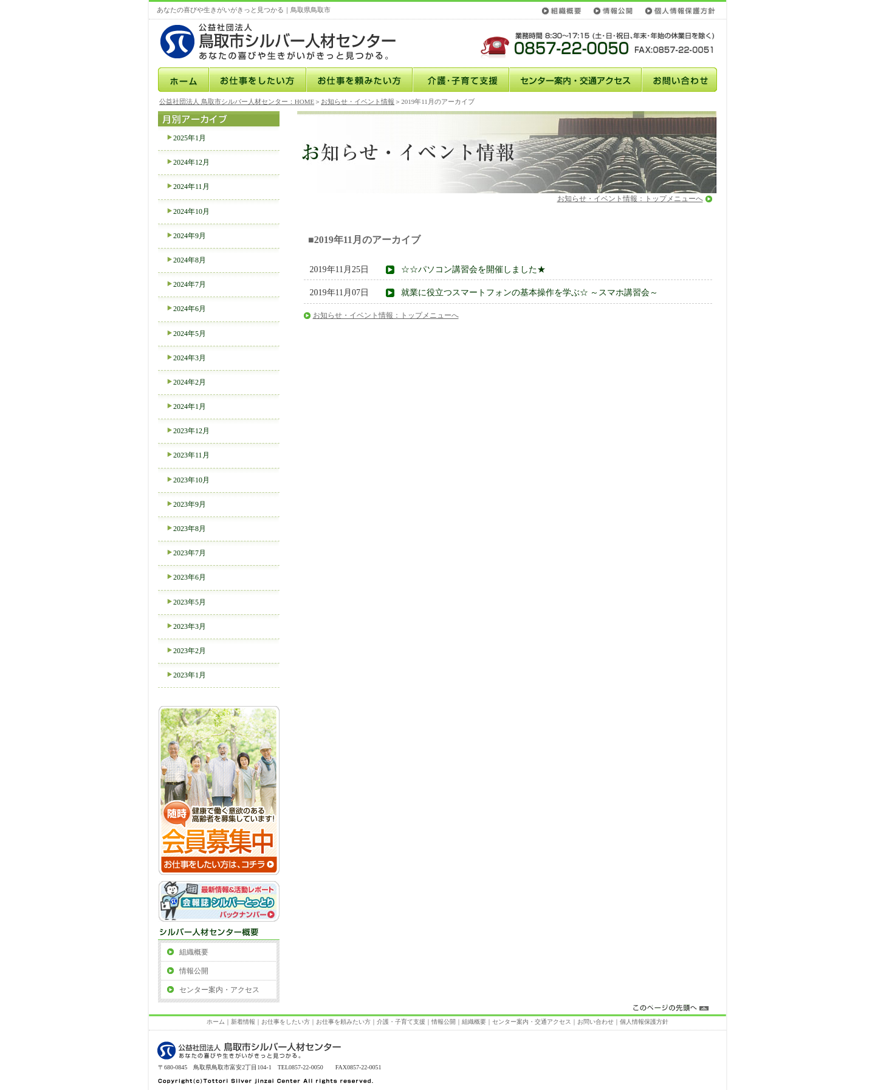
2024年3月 (189, 358)
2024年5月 (189, 333)
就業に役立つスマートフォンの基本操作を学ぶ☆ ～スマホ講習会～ (530, 292)
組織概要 (563, 10)
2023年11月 (191, 455)
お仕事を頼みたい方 (359, 79)
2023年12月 (191, 431)
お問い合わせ (679, 79)
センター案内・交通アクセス (575, 79)
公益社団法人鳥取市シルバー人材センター (289, 41)
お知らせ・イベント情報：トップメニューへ (630, 198)
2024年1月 (189, 406)
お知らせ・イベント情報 (357, 101)
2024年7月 (189, 284)
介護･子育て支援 (461, 79)
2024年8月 (189, 260)
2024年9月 (189, 235)
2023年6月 (189, 577)
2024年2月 (189, 382)
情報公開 (613, 10)
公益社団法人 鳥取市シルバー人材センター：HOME (236, 101)
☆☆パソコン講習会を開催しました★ (473, 269)
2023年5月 (189, 602)
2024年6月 (189, 308)
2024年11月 (191, 186)
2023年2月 (189, 650)
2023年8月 (189, 528)
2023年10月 (191, 480)
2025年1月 (189, 138)
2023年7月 (189, 553)
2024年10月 (191, 211)
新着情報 (243, 1021)
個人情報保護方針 (678, 10)
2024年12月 (191, 162)
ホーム (183, 79)
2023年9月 (189, 504)
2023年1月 (189, 675)
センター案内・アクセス (219, 989)
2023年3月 (189, 626)
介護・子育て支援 (401, 1021)
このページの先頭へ (438, 1008)
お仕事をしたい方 (257, 79)
